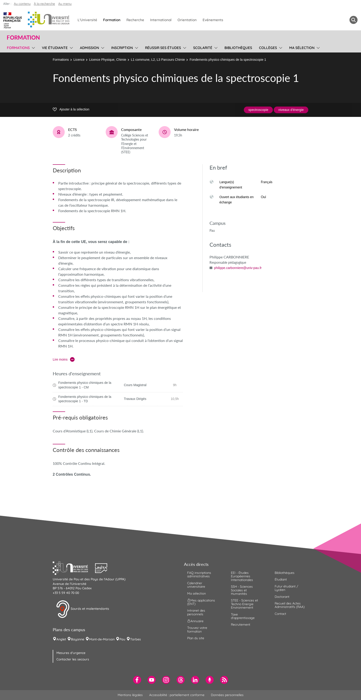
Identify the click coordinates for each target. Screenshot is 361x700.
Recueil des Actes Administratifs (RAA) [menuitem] (290, 605)
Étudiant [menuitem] (281, 579)
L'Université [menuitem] (87, 20)
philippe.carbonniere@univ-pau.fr (238, 268)
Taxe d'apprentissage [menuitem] (243, 616)
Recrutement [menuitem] (240, 624)
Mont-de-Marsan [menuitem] (102, 639)
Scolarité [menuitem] (202, 48)
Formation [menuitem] (111, 20)
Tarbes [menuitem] (135, 639)
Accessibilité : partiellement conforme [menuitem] (176, 695)
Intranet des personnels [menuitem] (196, 612)
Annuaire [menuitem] (195, 621)
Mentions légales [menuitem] (130, 695)
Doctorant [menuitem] (282, 597)
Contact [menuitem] (280, 614)
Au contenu (22, 4)
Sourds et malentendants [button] (82, 609)
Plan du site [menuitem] (195, 638)
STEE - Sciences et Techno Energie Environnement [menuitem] (244, 604)
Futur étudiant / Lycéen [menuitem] (286, 588)
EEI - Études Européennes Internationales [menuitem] (242, 576)
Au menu (65, 4)
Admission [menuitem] (89, 48)
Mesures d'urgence (70, 653)
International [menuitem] (161, 20)
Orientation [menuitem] (187, 20)
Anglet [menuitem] (61, 639)
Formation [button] (23, 37)
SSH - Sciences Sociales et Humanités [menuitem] (242, 590)
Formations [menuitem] (18, 48)
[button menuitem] (353, 20)
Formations (61, 59)
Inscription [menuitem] (122, 48)
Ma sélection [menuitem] (301, 48)
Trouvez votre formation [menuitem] (197, 629)
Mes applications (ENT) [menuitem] (201, 602)
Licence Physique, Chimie (107, 59)
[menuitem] (137, 680)
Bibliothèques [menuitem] (238, 48)
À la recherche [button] (44, 4)
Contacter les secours (72, 659)
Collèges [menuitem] (268, 48)
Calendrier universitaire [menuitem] (196, 585)
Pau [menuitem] (122, 639)
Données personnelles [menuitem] (227, 695)
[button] (74, 567)
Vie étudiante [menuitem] (55, 48)
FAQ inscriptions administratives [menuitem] (199, 574)
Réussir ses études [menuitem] (163, 48)
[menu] (32, 47)
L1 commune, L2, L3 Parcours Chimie (158, 59)
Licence (78, 59)
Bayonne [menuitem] (77, 639)
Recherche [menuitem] (135, 20)
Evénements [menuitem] (213, 20)
